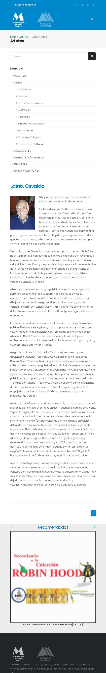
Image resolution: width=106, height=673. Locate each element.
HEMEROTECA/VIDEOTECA (29, 157)
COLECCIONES (22, 150)
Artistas (23, 37)
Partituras (24, 116)
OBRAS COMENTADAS (26, 171)
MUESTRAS (20, 75)
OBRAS (18, 82)
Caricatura (24, 89)
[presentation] (11, 526)
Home (13, 37)
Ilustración (24, 110)
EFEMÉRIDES (20, 164)
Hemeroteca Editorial (30, 144)
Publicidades (25, 130)
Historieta (24, 96)
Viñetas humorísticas (31, 123)
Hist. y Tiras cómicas (30, 103)
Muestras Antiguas (29, 137)
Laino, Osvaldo (27, 186)
